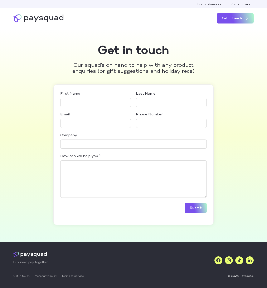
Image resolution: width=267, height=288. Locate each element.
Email (65, 114)
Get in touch (21, 276)
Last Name (145, 93)
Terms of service (73, 276)
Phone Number (149, 114)
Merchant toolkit (46, 276)
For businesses (209, 4)
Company (68, 135)
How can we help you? (80, 156)
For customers (239, 4)
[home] (38, 18)
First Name (70, 93)
